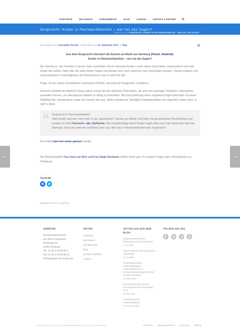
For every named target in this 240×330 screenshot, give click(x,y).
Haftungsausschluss (166, 325)
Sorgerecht (64, 203)
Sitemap (197, 325)
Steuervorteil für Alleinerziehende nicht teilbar (139, 252)
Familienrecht (108, 19)
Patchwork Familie (49, 203)
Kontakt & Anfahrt (164, 19)
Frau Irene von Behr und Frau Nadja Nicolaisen (91, 156)
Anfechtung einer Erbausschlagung (131, 301)
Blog (127, 19)
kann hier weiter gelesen (67, 141)
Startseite (65, 19)
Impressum (148, 325)
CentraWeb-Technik (68, 45)
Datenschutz (184, 325)
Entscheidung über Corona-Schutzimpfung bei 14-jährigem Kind (138, 287)
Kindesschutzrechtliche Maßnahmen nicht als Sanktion (138, 240)
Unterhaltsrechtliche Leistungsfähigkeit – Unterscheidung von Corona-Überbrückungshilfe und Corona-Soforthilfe (138, 269)
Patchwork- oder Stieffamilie (88, 123)
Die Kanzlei (86, 19)
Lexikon (141, 19)
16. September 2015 (107, 45)
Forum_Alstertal (162, 54)
